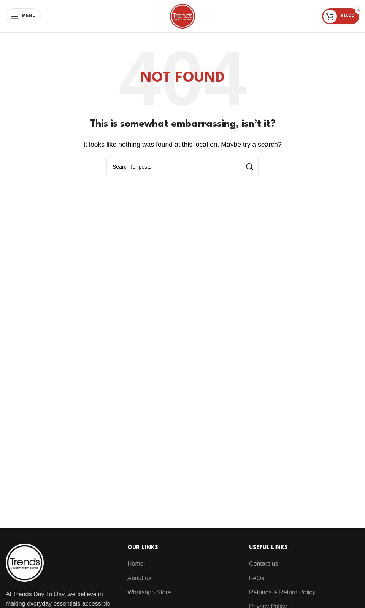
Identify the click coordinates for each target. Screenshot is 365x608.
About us (139, 578)
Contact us (263, 563)
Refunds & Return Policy (282, 592)
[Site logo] (182, 16)
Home (135, 563)
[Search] (182, 166)
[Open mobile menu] (23, 16)
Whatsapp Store (149, 592)
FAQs (256, 578)
